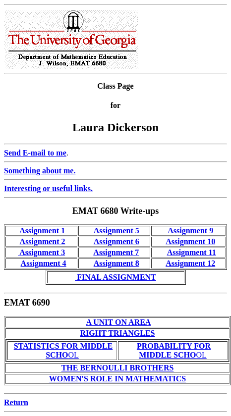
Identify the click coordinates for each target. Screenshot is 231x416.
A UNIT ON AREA (118, 322)
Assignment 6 (116, 241)
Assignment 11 (191, 252)
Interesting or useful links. (48, 188)
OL (63, 350)
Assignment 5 (116, 230)
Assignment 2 (42, 241)
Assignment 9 (190, 230)
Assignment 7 (116, 252)
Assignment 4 (43, 263)
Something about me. (39, 170)
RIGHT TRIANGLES (117, 333)
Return (16, 402)
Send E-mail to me (35, 153)
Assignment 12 (190, 263)
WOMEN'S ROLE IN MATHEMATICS (117, 378)
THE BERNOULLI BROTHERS (117, 368)
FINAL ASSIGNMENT (115, 277)
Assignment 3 (41, 252)
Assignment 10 (190, 241)
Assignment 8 (116, 263)
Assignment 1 (41, 230)
